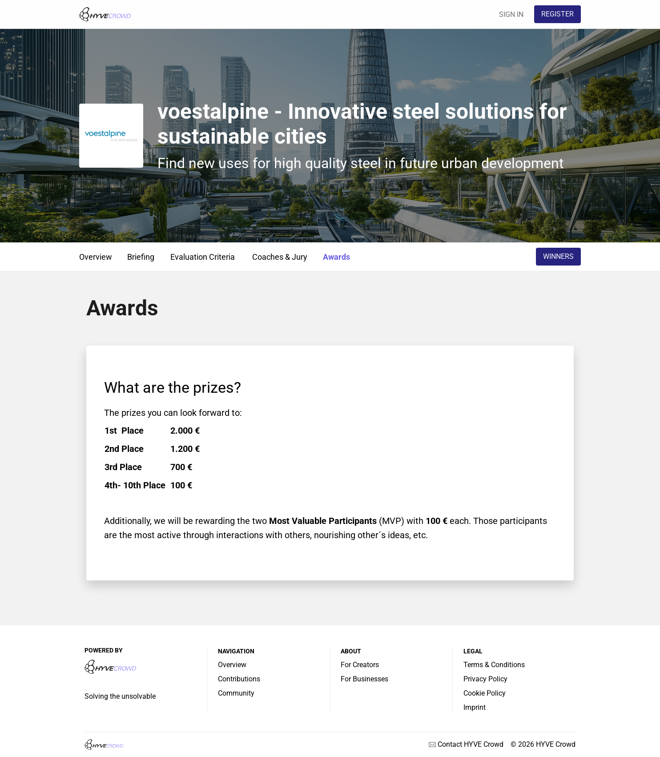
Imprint (474, 707)
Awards (336, 257)
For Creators (360, 664)
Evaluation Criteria (202, 257)
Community (236, 693)
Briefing (140, 257)
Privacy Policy (485, 679)
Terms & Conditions (494, 664)
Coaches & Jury (279, 257)
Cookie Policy (484, 693)
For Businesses (364, 679)
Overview (95, 257)
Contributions (239, 679)
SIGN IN (511, 14)
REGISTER (557, 14)
